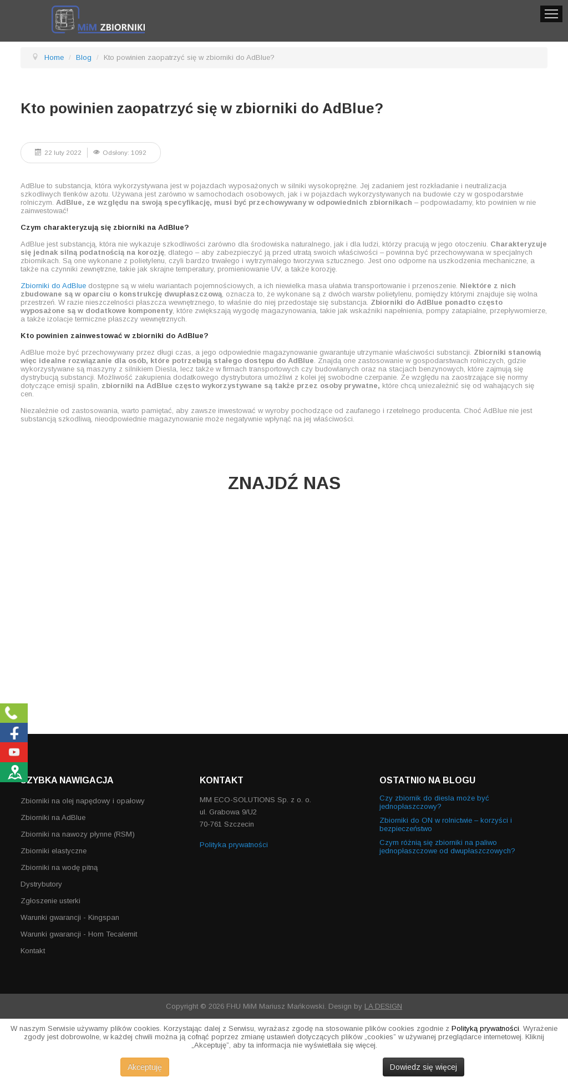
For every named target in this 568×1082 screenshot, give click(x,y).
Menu (551, 14)
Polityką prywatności (485, 1028)
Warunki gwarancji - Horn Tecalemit (79, 934)
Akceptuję (145, 1067)
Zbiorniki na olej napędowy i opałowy (83, 801)
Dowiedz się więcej (423, 1067)
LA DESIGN (383, 1006)
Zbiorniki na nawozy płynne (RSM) (78, 834)
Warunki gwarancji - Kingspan (70, 917)
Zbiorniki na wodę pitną (59, 867)
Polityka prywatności (234, 845)
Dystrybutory (41, 884)
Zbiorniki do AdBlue (53, 285)
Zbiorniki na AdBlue (53, 817)
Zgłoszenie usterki (50, 901)
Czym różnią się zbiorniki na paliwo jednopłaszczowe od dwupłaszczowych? (447, 846)
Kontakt (33, 951)
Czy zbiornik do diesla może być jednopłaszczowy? (434, 802)
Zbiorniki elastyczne (54, 851)
